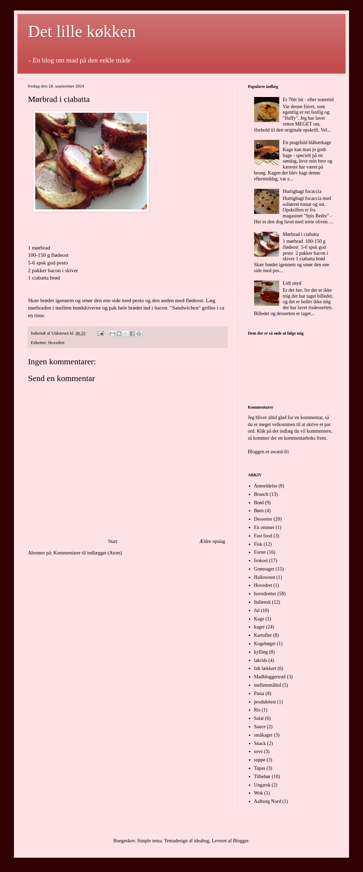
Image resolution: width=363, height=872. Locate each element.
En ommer (264, 527)
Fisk (258, 544)
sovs (258, 751)
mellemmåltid (267, 685)
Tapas (259, 768)
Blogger (240, 840)
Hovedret (56, 342)
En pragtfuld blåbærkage (307, 142)
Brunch (261, 494)
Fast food (263, 535)
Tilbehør (262, 776)
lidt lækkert (265, 668)
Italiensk (262, 602)
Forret (260, 552)
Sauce (260, 726)
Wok (258, 793)
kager (259, 626)
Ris (257, 710)
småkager (263, 735)
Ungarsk (262, 785)
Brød (259, 502)
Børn (259, 510)
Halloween (264, 577)
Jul (257, 610)
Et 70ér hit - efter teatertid (308, 99)
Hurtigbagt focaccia (302, 191)
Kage (259, 618)
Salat (259, 718)
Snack (260, 743)
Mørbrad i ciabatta (301, 234)
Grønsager (264, 569)
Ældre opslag (212, 541)
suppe (260, 759)
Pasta (259, 693)
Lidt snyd (292, 283)
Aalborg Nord (267, 801)
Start (112, 541)
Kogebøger (265, 643)
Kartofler (263, 635)
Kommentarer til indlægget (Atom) (87, 553)
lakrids (260, 660)
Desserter (263, 519)
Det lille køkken (82, 31)
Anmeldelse (265, 486)
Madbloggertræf (270, 676)
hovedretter (265, 593)
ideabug (201, 840)
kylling (261, 652)
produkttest (265, 702)
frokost (261, 560)
